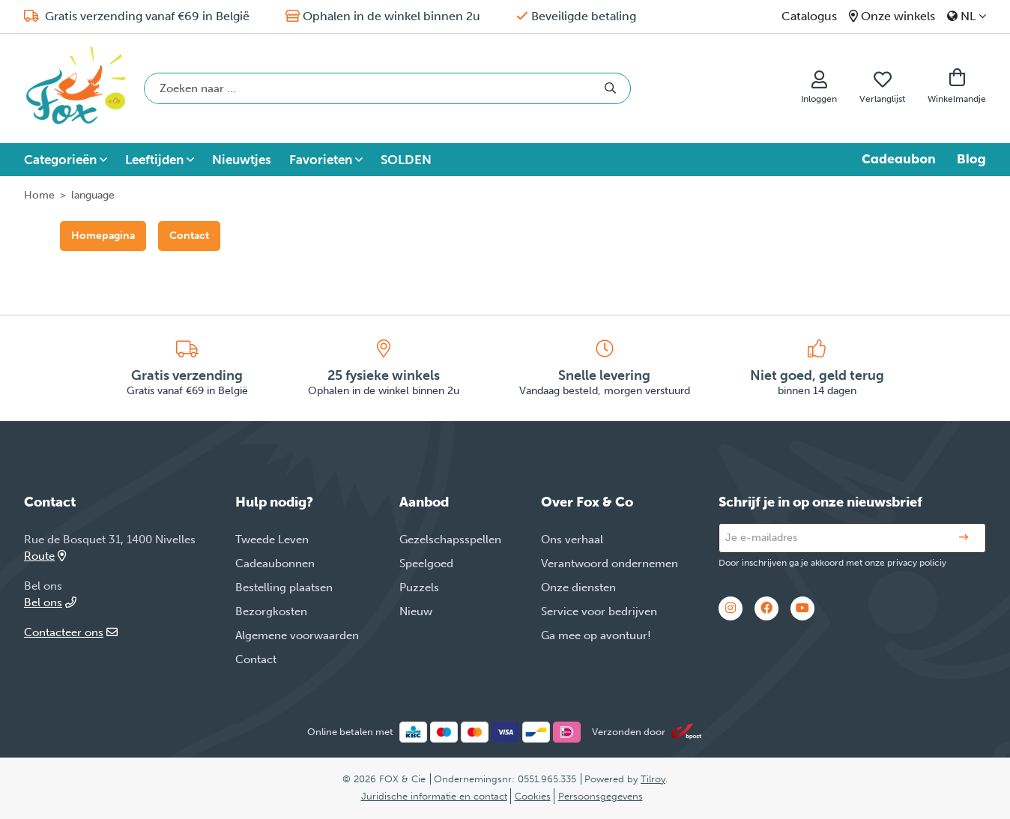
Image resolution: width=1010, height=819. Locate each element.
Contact (189, 235)
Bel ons (50, 602)
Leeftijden (154, 159)
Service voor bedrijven (599, 611)
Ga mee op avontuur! (596, 635)
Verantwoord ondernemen (609, 563)
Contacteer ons (71, 632)
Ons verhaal (572, 539)
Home (39, 195)
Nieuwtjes (241, 159)
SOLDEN (406, 159)
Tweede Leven (272, 539)
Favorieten (320, 159)
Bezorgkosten (271, 611)
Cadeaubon (899, 158)
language (93, 195)
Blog (971, 158)
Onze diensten (578, 587)
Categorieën (60, 159)
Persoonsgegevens (600, 796)
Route (45, 556)
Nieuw (415, 611)
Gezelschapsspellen (450, 539)
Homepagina (103, 235)
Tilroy (653, 779)
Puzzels (419, 587)
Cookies (533, 796)
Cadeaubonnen (275, 563)
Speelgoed (426, 563)
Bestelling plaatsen (284, 587)
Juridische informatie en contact (434, 796)
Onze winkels (898, 16)
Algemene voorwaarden (297, 635)
